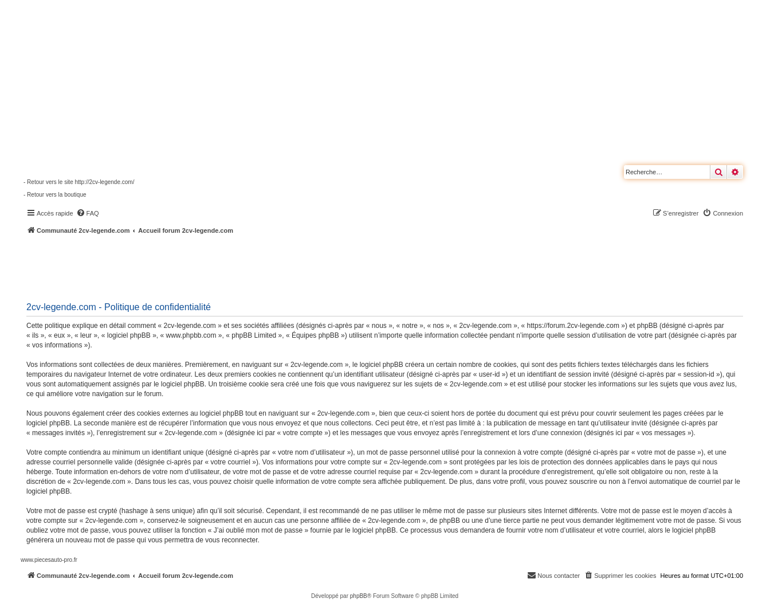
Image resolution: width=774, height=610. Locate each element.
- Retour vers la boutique (55, 194)
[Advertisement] (307, 266)
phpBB (358, 596)
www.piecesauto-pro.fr (49, 560)
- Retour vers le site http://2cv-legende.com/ (78, 182)
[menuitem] (87, 213)
